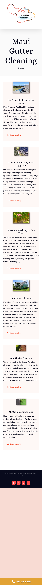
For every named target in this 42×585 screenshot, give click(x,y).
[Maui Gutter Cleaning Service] (21, 147)
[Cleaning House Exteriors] (21, 213)
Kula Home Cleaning (21, 298)
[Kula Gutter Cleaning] (21, 346)
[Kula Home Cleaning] (21, 281)
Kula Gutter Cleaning (21, 358)
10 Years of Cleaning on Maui (21, 101)
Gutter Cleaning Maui (21, 411)
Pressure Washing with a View (21, 232)
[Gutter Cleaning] (21, 399)
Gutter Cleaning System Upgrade (21, 164)
